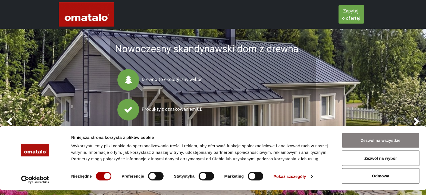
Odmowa (380, 180)
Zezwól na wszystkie (380, 145)
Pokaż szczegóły (290, 181)
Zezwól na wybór (380, 163)
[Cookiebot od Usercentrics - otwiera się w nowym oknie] (35, 184)
